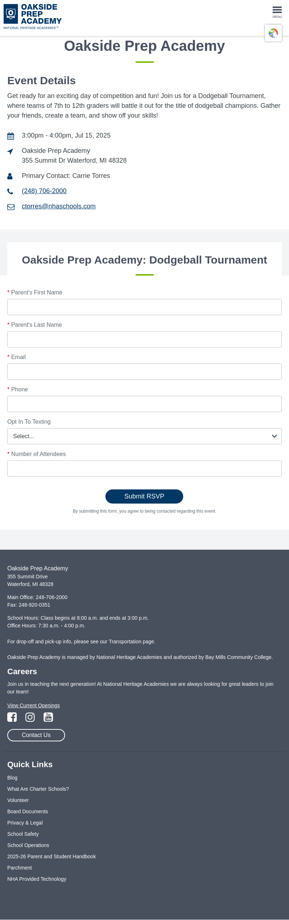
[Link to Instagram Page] (30, 719)
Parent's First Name (35, 292)
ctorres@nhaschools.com (59, 206)
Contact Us (36, 735)
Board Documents (27, 811)
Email (16, 357)
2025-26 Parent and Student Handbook (51, 856)
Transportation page (131, 641)
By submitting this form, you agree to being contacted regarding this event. (144, 511)
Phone (17, 389)
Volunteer (18, 800)
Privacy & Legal (25, 823)
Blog (12, 778)
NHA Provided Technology (36, 879)
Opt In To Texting (29, 422)
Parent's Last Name (34, 325)
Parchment (19, 868)
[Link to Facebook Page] (12, 719)
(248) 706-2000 (44, 191)
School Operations (28, 845)
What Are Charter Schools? (38, 789)
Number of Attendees (36, 454)
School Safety (23, 834)
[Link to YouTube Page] (48, 719)
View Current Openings (33, 705)
